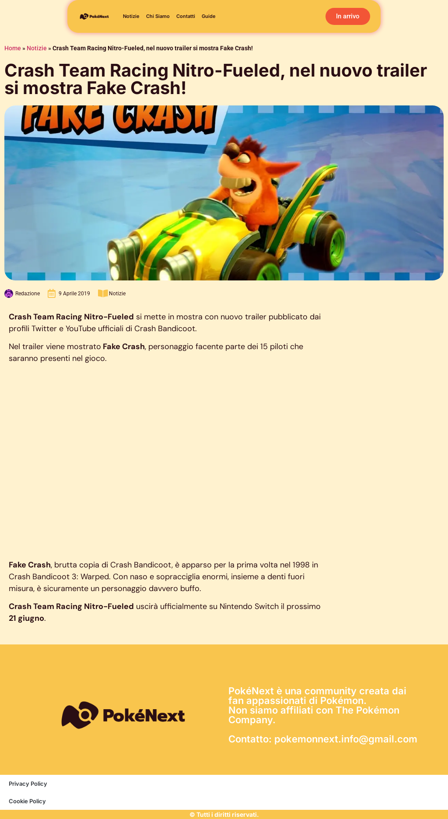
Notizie (131, 16)
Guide (209, 16)
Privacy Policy (28, 783)
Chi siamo (158, 16)
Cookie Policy (27, 801)
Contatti (185, 16)
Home (12, 48)
